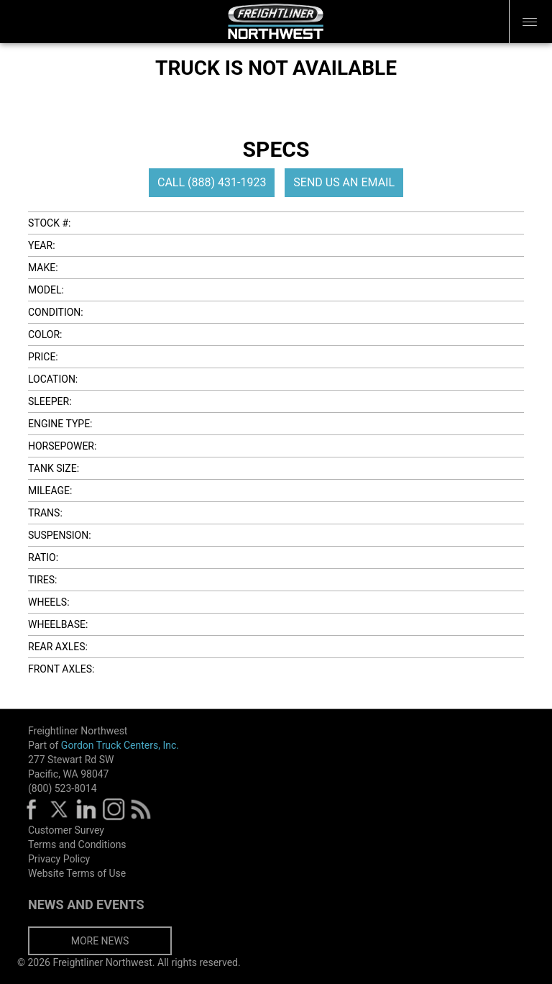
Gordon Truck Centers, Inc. (120, 745)
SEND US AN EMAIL (344, 182)
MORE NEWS (100, 941)
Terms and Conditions (77, 844)
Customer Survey (66, 830)
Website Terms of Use (77, 873)
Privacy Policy (59, 859)
